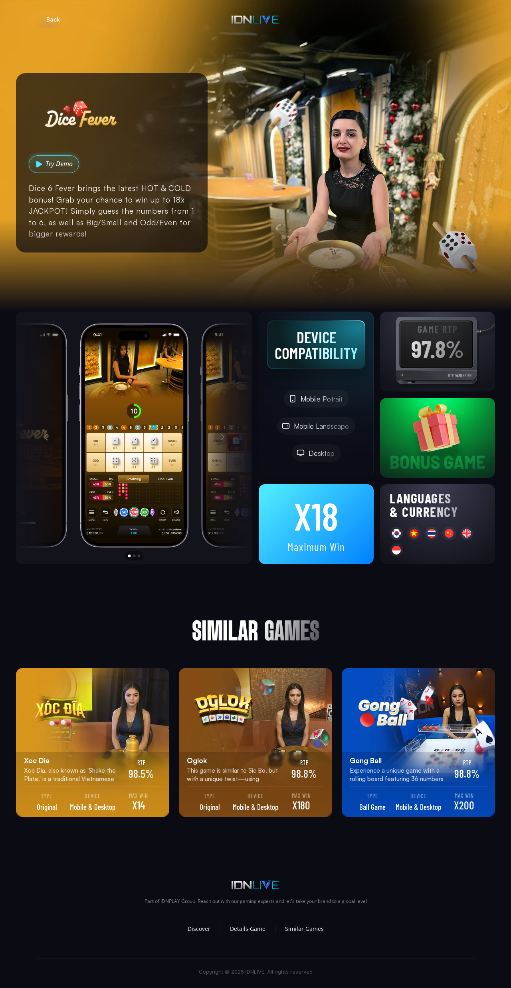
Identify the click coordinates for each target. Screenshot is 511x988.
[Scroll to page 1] (128, 556)
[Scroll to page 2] (134, 556)
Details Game (247, 928)
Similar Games (304, 928)
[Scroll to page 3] (140, 556)
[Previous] (46, 437)
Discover (199, 928)
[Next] (222, 437)
